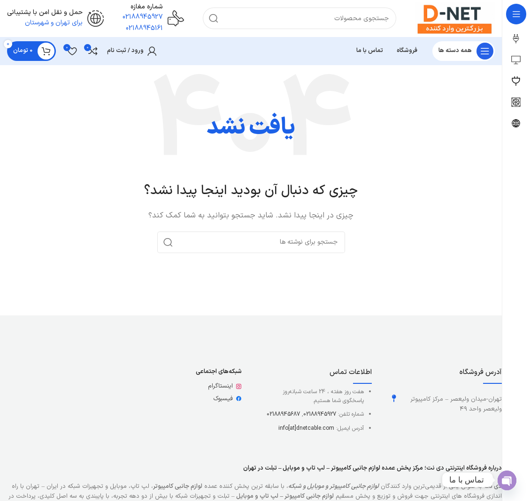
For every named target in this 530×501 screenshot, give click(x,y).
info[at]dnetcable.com (306, 429)
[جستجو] (298, 19)
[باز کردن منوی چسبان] (463, 51)
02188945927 (319, 415)
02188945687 (283, 415)
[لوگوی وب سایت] (454, 18)
